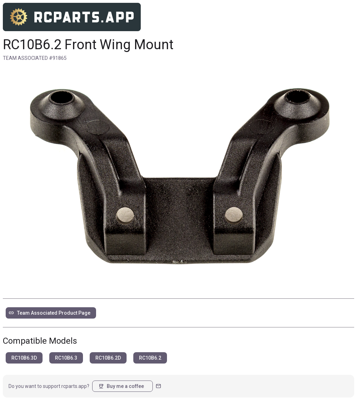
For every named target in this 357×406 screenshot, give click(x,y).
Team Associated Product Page (49, 312)
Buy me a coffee (121, 386)
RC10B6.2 (150, 358)
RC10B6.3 (66, 358)
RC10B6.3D (24, 358)
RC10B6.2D (108, 358)
